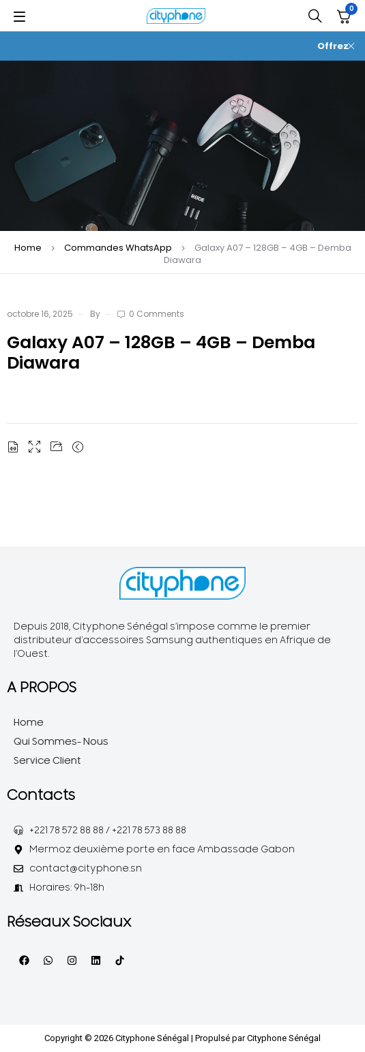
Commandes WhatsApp (118, 247)
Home (28, 247)
